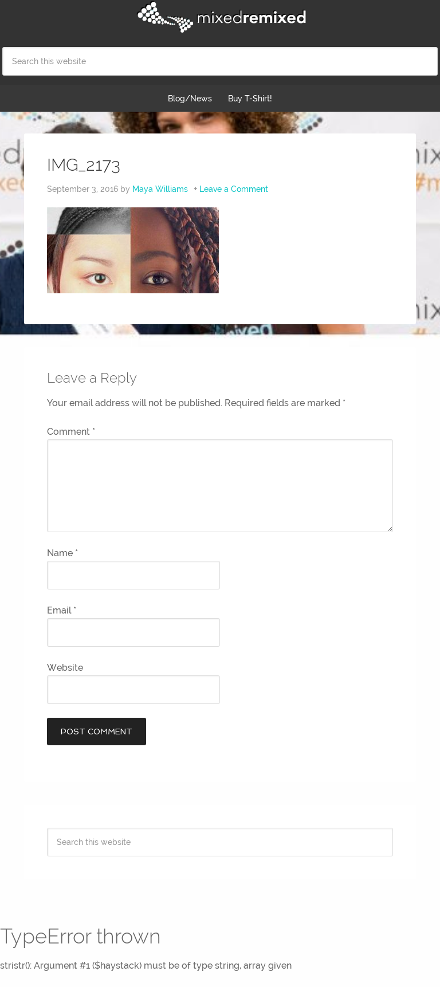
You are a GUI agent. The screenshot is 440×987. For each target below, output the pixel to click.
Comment (71, 431)
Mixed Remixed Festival (220, 17)
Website (65, 667)
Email (61, 610)
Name (62, 553)
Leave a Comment (233, 189)
